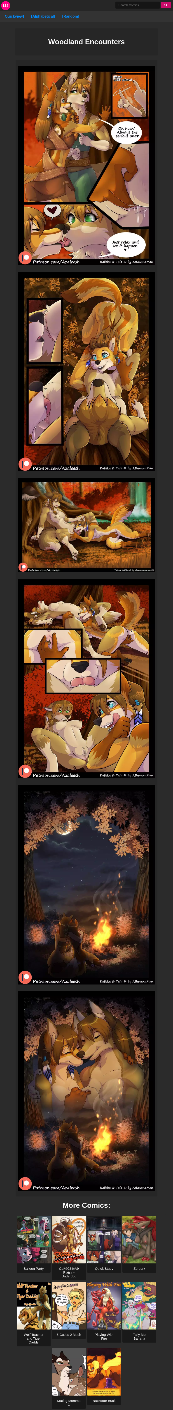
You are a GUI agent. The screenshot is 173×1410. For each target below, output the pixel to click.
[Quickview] (14, 16)
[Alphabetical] (43, 16)
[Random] (70, 16)
